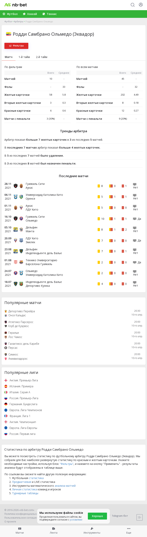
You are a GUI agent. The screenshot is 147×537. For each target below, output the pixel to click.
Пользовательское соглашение (22, 517)
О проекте (10, 521)
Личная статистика (24, 489)
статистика (36, 478)
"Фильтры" (67, 464)
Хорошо (97, 516)
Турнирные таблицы (25, 493)
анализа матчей (65, 485)
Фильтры (16, 45)
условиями (76, 519)
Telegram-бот (117, 515)
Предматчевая (21, 482)
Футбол (8, 21)
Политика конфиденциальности (23, 514)
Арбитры (18, 21)
